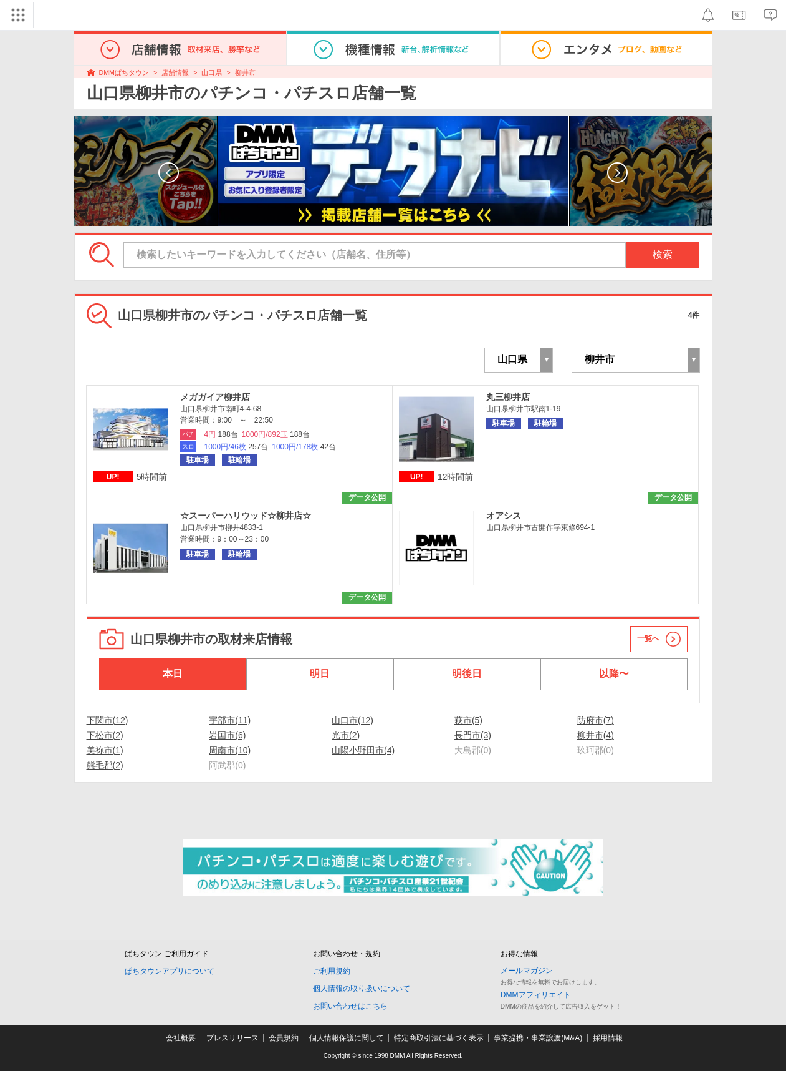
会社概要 (181, 1038)
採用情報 (608, 1038)
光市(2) (346, 735)
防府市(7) (595, 720)
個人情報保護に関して (346, 1038)
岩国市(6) (227, 735)
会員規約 (284, 1038)
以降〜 (614, 673)
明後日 (467, 673)
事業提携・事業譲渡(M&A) (538, 1038)
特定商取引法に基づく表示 (439, 1038)
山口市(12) (352, 720)
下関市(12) (107, 720)
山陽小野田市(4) (363, 750)
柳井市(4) (595, 735)
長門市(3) (472, 735)
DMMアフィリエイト (536, 994)
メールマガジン (527, 970)
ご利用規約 (331, 971)
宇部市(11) (230, 720)
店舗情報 (175, 72)
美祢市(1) (105, 750)
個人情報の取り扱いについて (361, 988)
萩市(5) (468, 720)
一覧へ (648, 638)
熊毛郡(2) (105, 765)
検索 (663, 254)
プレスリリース (232, 1038)
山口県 (211, 72)
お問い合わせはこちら (350, 1006)
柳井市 (245, 72)
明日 (320, 673)
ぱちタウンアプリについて (169, 971)
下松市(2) (105, 735)
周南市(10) (230, 750)
